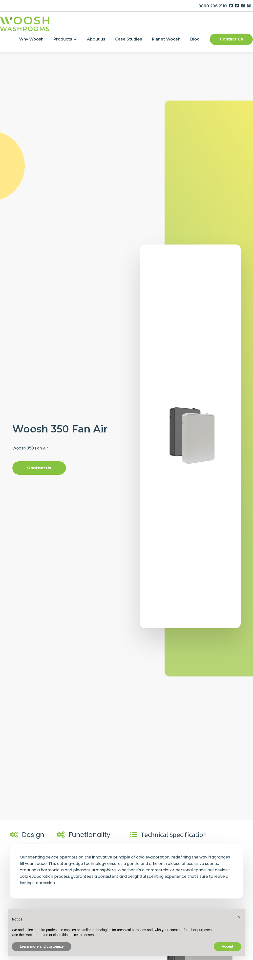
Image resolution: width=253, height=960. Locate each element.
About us (96, 39)
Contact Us (231, 39)
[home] (24, 24)
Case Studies (128, 39)
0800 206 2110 (212, 6)
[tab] (27, 836)
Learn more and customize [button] (41, 946)
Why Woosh (31, 39)
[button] (65, 39)
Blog (195, 39)
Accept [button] (227, 946)
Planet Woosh (166, 39)
